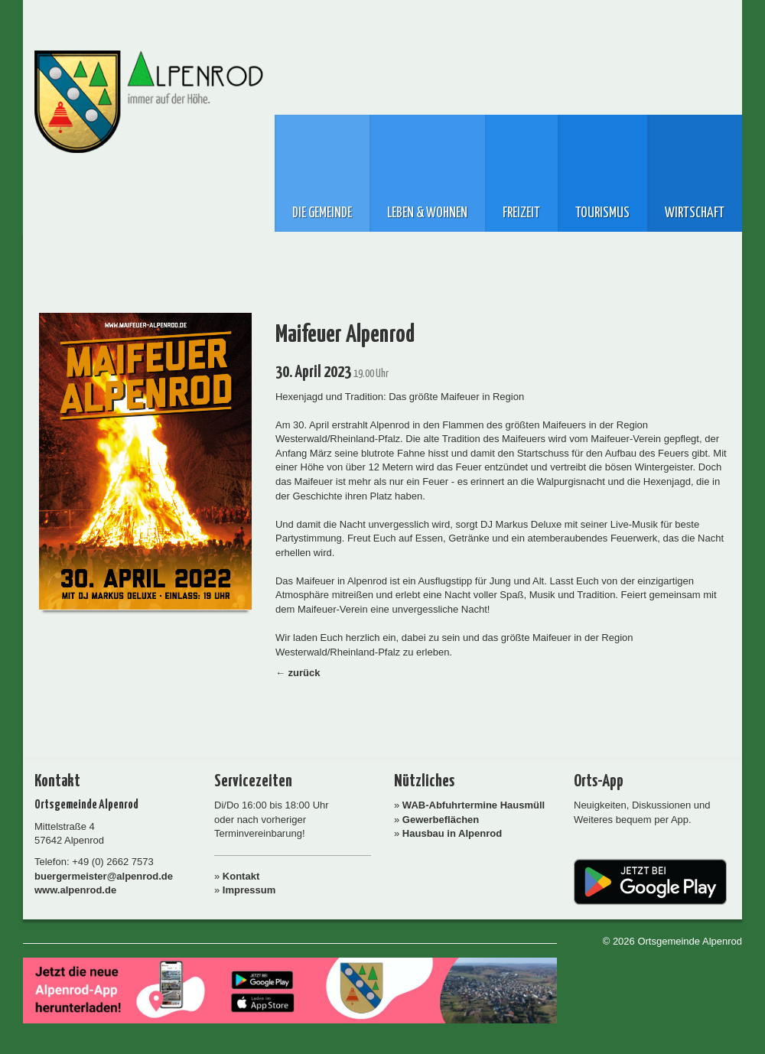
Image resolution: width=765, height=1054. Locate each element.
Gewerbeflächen (440, 819)
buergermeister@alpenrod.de (103, 876)
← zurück (298, 672)
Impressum (249, 890)
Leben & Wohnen (427, 213)
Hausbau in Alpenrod (452, 833)
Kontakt (241, 876)
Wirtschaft (694, 213)
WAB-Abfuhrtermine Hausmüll (473, 805)
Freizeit (521, 213)
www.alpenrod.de (75, 890)
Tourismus (602, 213)
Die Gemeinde (322, 213)
